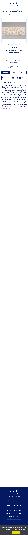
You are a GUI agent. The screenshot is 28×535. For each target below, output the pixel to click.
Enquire (5, 72)
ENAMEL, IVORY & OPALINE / (14, 10)
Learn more (22, 529)
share (22, 72)
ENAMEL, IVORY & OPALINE (14, 513)
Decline (9, 532)
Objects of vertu (14, 505)
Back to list (14, 15)
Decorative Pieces (14, 510)
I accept (16, 532)
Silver (14, 508)
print (13, 72)
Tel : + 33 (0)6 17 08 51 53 (14, 500)
